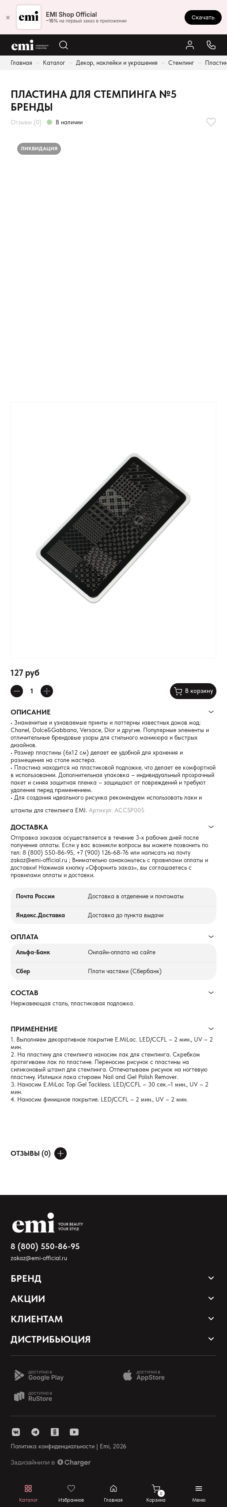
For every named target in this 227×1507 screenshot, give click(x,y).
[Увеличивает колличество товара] (47, 691)
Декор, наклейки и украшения (117, 62)
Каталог (54, 62)
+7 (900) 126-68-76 (102, 852)
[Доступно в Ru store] (39, 1396)
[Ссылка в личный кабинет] (190, 45)
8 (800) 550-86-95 (48, 852)
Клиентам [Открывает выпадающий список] (37, 1319)
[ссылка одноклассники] (54, 1432)
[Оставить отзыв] (60, 1153)
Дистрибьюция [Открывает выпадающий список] (51, 1339)
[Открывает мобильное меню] (198, 1493)
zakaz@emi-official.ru (39, 859)
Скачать (203, 17)
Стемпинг (181, 62)
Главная (21, 62)
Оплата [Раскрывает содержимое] (24, 937)
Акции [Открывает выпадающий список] (28, 1298)
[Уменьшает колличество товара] (17, 691)
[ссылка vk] (16, 1432)
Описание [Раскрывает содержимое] (30, 712)
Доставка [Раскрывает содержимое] (29, 827)
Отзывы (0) (26, 122)
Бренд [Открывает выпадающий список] (26, 1278)
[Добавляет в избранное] (211, 122)
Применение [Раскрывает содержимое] (34, 1029)
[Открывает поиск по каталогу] (63, 45)
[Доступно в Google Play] (39, 1375)
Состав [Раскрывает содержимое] (24, 993)
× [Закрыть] (8, 17)
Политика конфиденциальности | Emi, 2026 (68, 1446)
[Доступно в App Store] (147, 1375)
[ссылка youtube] (74, 1432)
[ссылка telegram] (35, 1432)
